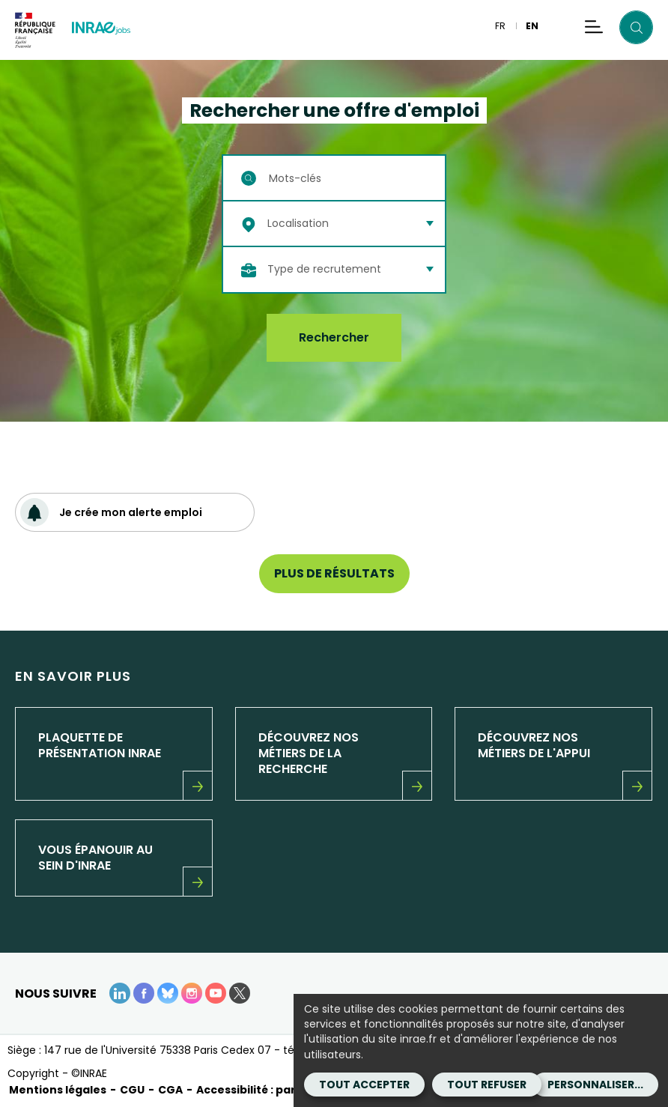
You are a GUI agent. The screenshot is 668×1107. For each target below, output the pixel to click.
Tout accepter (364, 1084)
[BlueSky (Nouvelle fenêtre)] (167, 993)
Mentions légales (57, 1089)
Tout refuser (486, 1084)
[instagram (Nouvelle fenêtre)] (191, 993)
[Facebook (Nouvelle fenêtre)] (143, 993)
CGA (170, 1089)
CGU (132, 1089)
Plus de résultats (334, 573)
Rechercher (334, 337)
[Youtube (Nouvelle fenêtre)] (215, 993)
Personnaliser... (595, 1084)
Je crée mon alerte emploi (111, 512)
